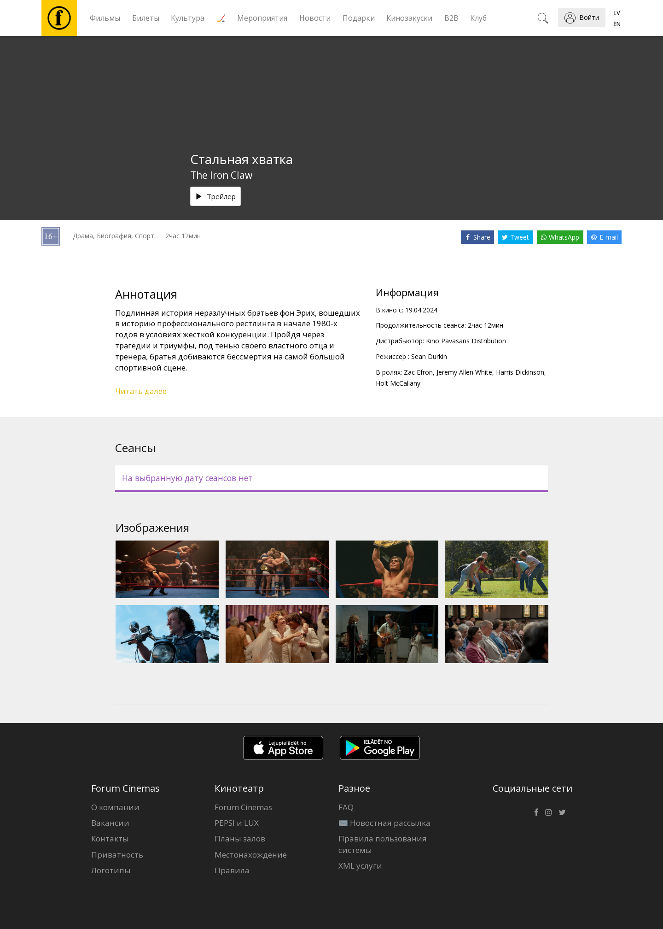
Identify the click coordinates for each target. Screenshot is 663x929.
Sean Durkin (429, 356)
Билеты (145, 18)
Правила (232, 870)
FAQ (346, 807)
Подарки (359, 18)
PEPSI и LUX (237, 822)
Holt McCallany (398, 383)
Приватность (117, 854)
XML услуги (360, 865)
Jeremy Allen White (464, 372)
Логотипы (111, 870)
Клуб (478, 18)
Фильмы (105, 18)
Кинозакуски (409, 18)
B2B (451, 18)
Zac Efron (418, 372)
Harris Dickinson (520, 372)
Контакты (110, 838)
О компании (115, 807)
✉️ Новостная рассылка (384, 822)
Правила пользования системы (382, 844)
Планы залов (240, 838)
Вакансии (110, 822)
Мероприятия (262, 18)
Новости (315, 18)
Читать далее (141, 391)
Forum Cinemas (243, 807)
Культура (187, 18)
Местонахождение (251, 854)
